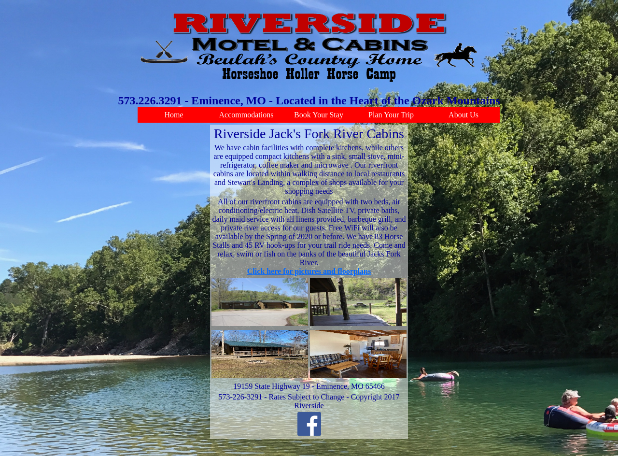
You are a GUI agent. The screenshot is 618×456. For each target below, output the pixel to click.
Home (173, 115)
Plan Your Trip (391, 115)
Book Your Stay (318, 115)
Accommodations (246, 115)
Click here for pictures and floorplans (309, 271)
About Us (463, 115)
